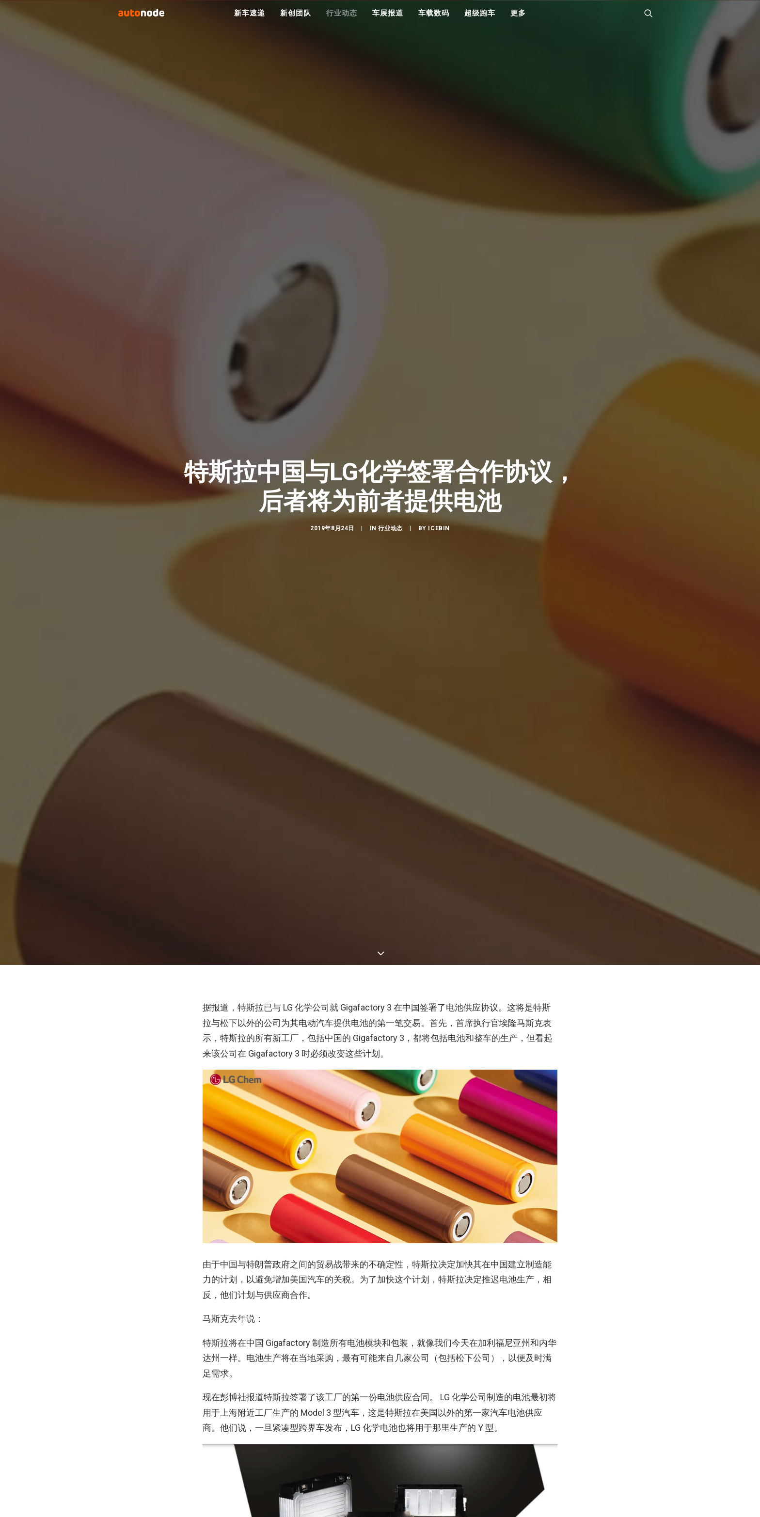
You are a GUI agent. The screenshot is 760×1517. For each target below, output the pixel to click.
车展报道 (387, 19)
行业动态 (341, 19)
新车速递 (249, 19)
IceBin (439, 620)
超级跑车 (479, 19)
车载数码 (433, 19)
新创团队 (295, 19)
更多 (518, 19)
